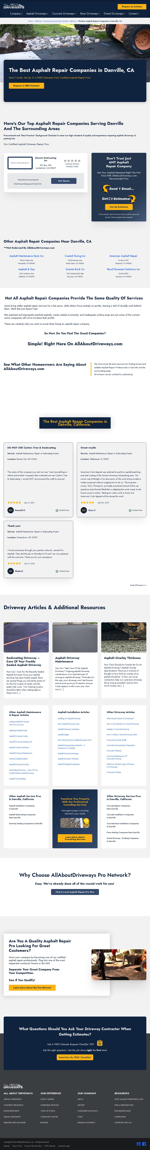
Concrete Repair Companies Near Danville (118, 807)
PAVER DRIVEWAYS (11, 1111)
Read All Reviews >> (138, 585)
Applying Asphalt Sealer (18, 730)
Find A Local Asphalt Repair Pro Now (75, 891)
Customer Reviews (72, 164)
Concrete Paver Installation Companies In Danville (123, 825)
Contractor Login (64, 1146)
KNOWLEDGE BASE (123, 1111)
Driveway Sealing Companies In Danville (25, 823)
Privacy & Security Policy (33, 1146)
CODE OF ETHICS (48, 1111)
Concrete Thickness (114, 750)
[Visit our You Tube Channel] (138, 1144)
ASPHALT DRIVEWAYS (12, 1099)
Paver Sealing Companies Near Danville (123, 832)
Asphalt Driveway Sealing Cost (20, 742)
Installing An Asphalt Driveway (69, 718)
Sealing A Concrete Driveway (118, 729)
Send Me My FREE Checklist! (75, 1057)
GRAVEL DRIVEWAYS (12, 1117)
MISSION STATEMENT (86, 1122)
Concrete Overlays (114, 772)
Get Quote (64, 180)
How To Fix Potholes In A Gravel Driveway (123, 724)
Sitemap (6, 1146)
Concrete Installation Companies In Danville (120, 816)
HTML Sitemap (50, 1146)
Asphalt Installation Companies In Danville (22, 807)
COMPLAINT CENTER (49, 1117)
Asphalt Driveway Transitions (68, 729)
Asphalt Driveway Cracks (18, 736)
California (38, 21)
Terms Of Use (17, 1146)
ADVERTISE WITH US (123, 1122)
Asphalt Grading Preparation (69, 764)
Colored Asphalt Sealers (18, 759)
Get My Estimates (119, 206)
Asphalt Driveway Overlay (19, 764)
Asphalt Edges (63, 734)
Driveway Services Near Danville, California (59, 21)
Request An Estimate (132, 6)
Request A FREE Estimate (26, 85)
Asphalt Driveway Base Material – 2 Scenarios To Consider (71, 746)
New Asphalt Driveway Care (68, 724)
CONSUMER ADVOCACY (88, 1111)
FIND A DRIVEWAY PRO (124, 1105)
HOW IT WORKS (47, 1099)
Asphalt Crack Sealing (17, 779)
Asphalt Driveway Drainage (68, 753)
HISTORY (81, 1105)
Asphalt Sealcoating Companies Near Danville (22, 816)
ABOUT (81, 1099)
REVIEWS (44, 1122)
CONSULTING (120, 1117)
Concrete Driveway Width (116, 740)
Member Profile (72, 166)
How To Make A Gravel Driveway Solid (122, 734)
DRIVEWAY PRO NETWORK (15, 1122)
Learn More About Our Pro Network (32, 987)
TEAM (80, 1117)
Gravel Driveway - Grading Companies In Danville (123, 840)
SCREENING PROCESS (50, 1105)
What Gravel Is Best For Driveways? (120, 718)
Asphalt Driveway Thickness (68, 759)
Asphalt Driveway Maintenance (20, 753)
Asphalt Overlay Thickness (19, 747)
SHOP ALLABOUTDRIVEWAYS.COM (129, 1099)
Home (30, 21)
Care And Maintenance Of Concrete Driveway (117, 757)
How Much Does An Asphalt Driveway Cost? (75, 740)
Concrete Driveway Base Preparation (121, 745)
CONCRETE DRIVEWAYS (13, 1105)
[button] (16, 13)
